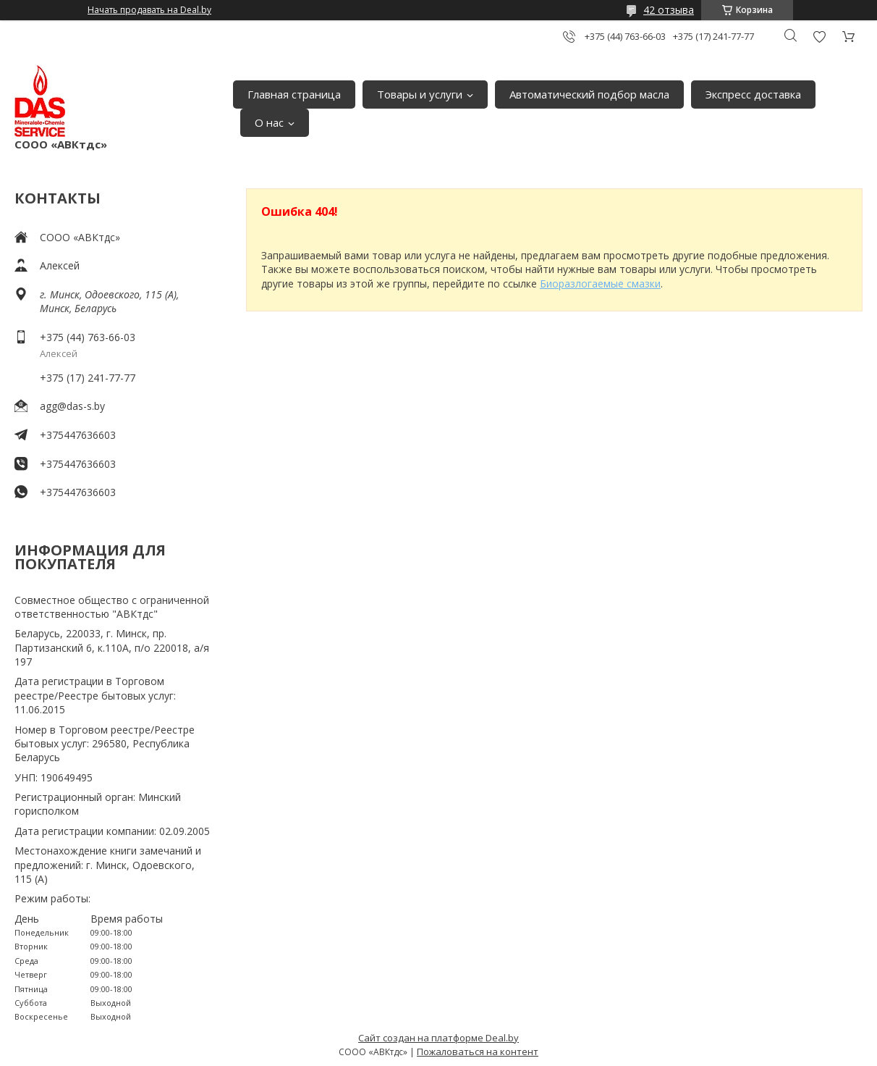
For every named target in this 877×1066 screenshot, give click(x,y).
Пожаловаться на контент (477, 1051)
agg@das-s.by (72, 406)
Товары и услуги (419, 94)
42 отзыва (668, 10)
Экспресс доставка (753, 94)
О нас (269, 122)
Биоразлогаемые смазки (600, 283)
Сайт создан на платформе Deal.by (438, 1037)
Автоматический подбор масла (589, 94)
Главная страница (294, 94)
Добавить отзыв (819, 36)
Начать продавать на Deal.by (149, 10)
